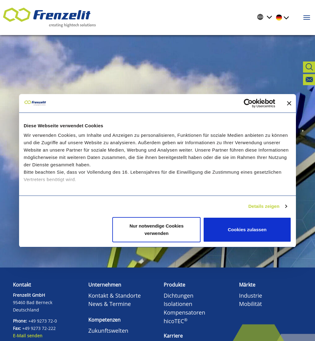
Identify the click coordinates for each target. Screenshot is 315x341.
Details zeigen (263, 206)
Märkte (247, 284)
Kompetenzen (104, 319)
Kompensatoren (184, 312)
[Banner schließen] (289, 103)
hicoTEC (176, 321)
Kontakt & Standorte (114, 295)
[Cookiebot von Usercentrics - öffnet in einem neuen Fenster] (253, 103)
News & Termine (109, 303)
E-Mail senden (27, 336)
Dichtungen (178, 295)
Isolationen (178, 303)
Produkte (174, 284)
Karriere (173, 335)
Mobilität (250, 303)
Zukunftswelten (108, 330)
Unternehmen (104, 284)
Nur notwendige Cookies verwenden (157, 229)
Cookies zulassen (247, 229)
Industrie (250, 295)
